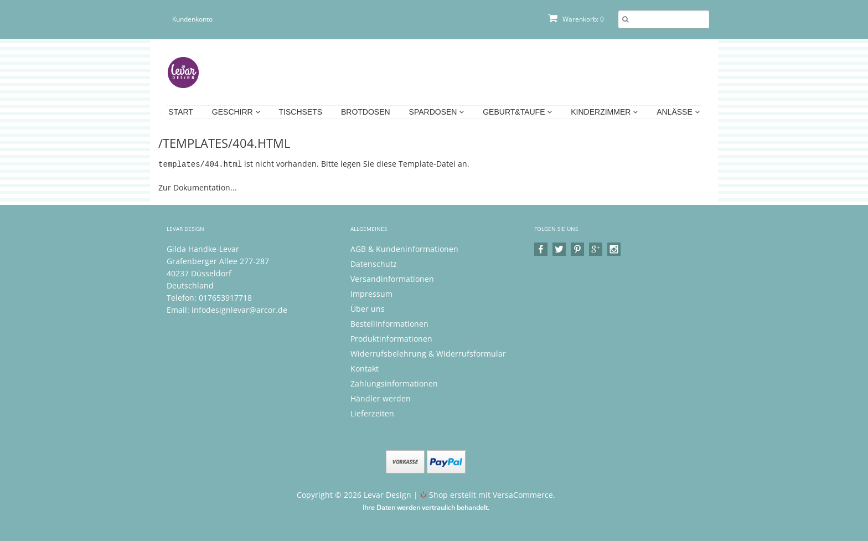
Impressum (371, 293)
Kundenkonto (192, 19)
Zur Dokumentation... (197, 187)
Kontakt (364, 368)
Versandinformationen (392, 278)
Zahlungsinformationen (394, 383)
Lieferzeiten (372, 413)
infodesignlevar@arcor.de (239, 309)
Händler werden (380, 398)
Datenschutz (373, 263)
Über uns (367, 308)
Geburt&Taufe (517, 111)
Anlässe (678, 111)
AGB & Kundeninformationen (404, 248)
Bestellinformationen (389, 323)
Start (180, 111)
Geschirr (236, 111)
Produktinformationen (391, 338)
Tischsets (301, 111)
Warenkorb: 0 (576, 19)
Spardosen (436, 111)
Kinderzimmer (604, 111)
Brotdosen (365, 111)
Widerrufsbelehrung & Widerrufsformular (428, 353)
